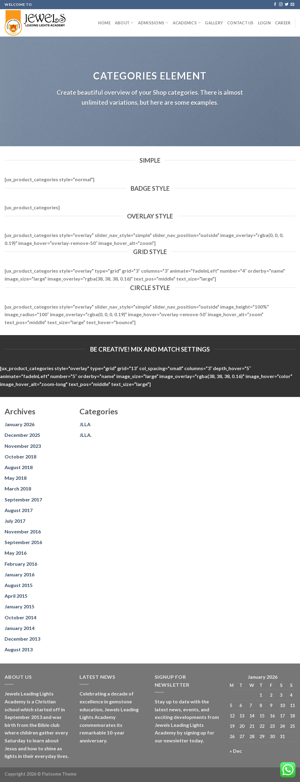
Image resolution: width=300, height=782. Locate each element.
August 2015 (19, 585)
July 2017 (15, 521)
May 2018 (15, 478)
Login (264, 22)
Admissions (153, 23)
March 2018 (18, 488)
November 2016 (23, 531)
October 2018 (20, 456)
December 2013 (22, 639)
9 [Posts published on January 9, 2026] (271, 705)
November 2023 (23, 446)
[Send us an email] (292, 4)
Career (283, 22)
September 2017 (23, 499)
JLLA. (85, 435)
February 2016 (21, 564)
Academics (187, 23)
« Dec (236, 751)
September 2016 (23, 542)
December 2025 (22, 435)
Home (104, 22)
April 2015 (16, 596)
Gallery (214, 22)
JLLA (84, 424)
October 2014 (20, 617)
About (124, 23)
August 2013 (19, 649)
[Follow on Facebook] (275, 4)
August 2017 (19, 510)
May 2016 (15, 553)
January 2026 (19, 424)
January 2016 (19, 574)
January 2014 (19, 628)
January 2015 (19, 606)
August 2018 (19, 467)
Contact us (240, 22)
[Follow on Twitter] (286, 4)
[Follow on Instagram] (281, 4)
